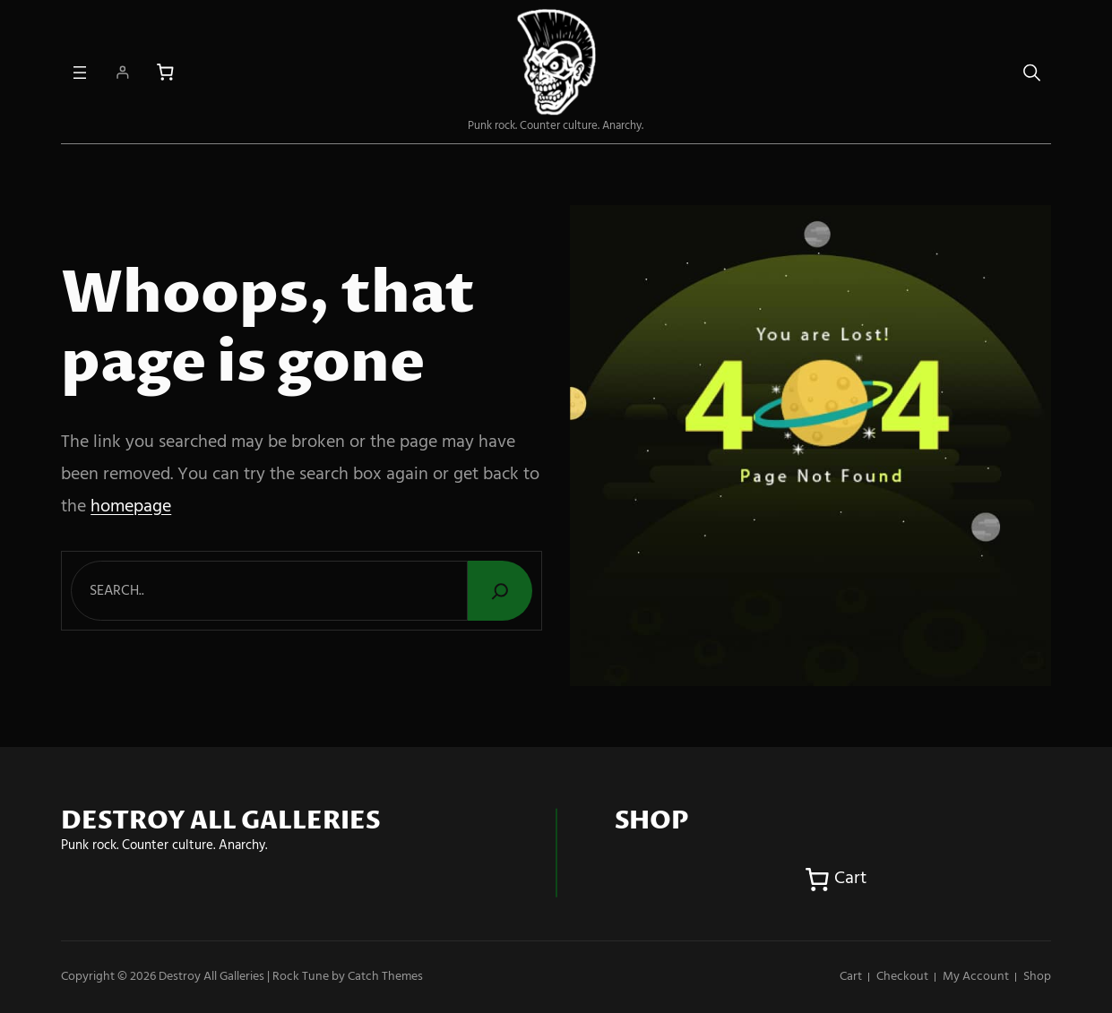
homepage (131, 507)
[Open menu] (80, 72)
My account (976, 976)
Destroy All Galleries (211, 976)
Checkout (902, 976)
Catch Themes (385, 976)
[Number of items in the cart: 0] (165, 72)
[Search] (500, 591)
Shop (1037, 976)
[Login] (122, 72)
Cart (851, 976)
